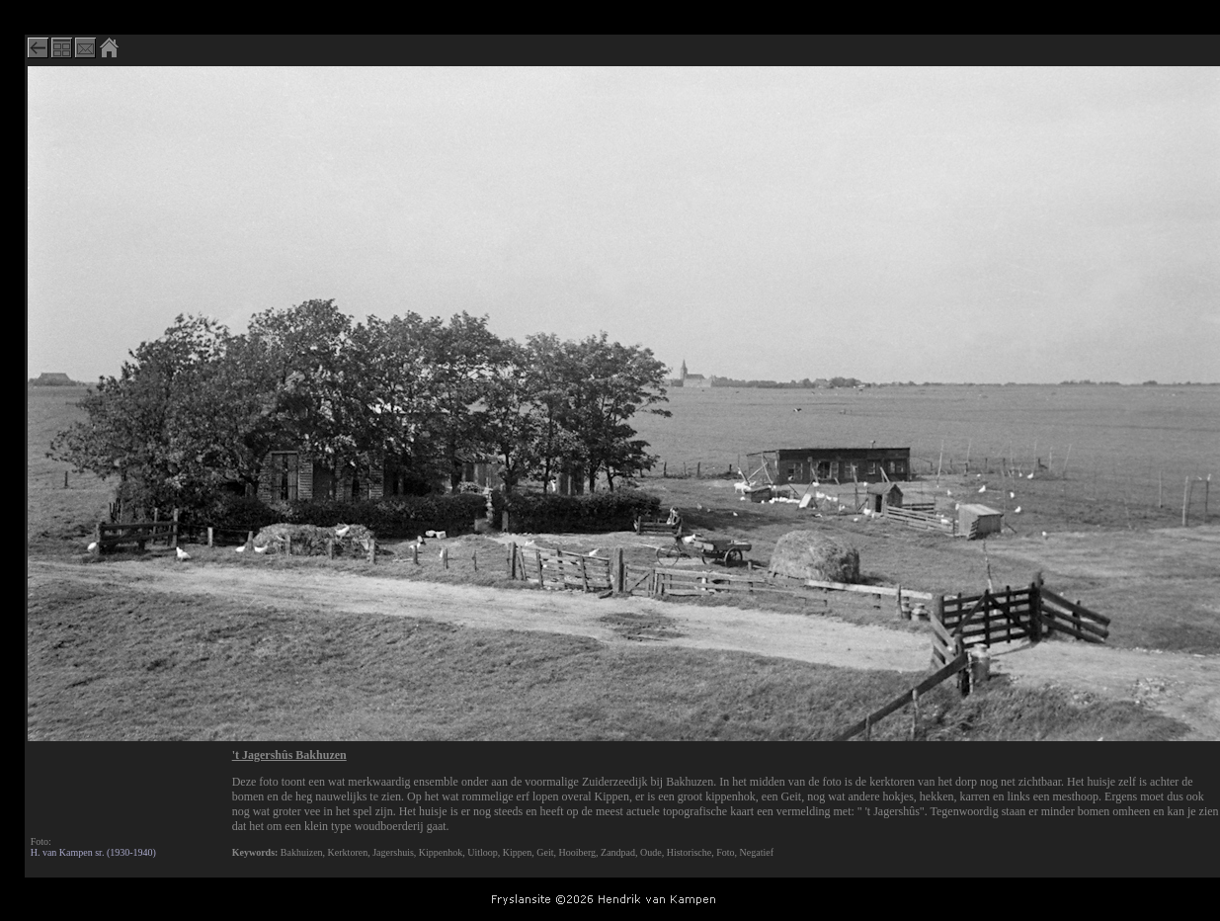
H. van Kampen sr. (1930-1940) (93, 852)
